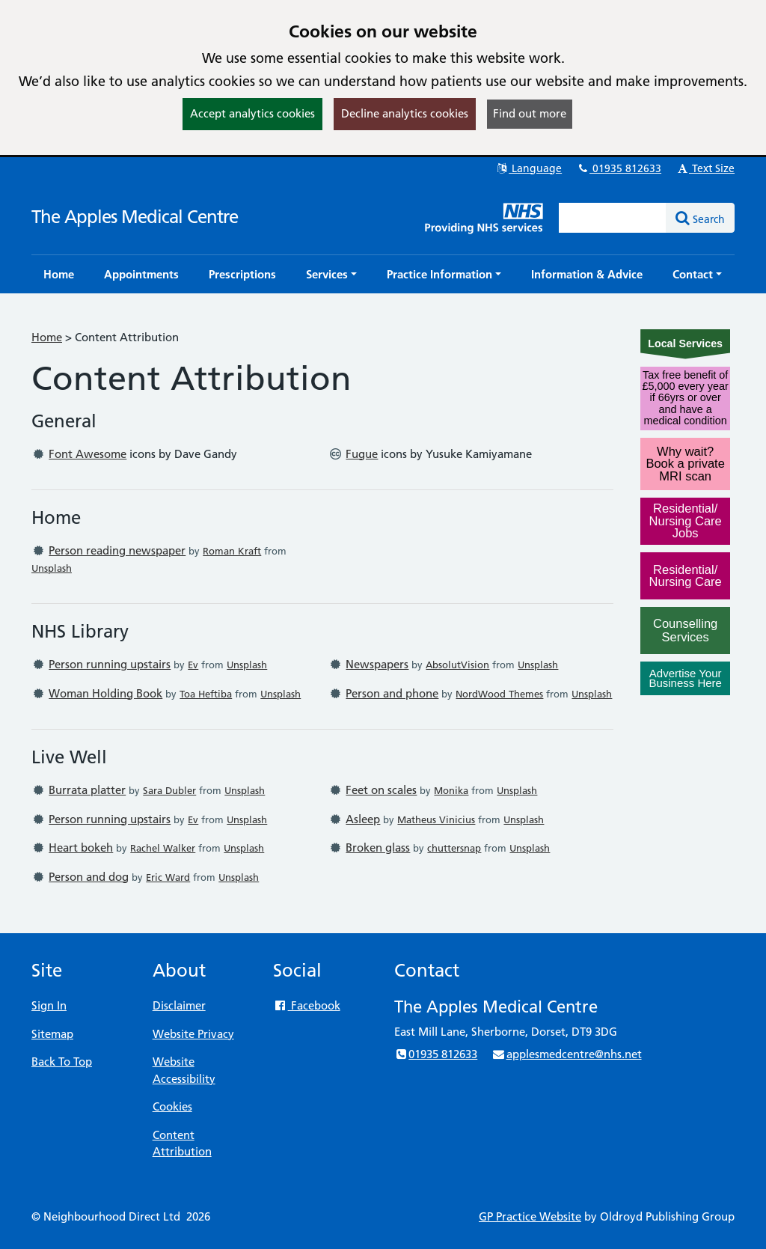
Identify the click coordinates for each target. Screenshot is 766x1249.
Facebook (306, 1005)
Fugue (362, 454)
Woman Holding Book (105, 693)
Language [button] (528, 168)
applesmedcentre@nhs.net (566, 1054)
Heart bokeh (81, 847)
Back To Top (61, 1061)
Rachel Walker (162, 848)
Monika (451, 790)
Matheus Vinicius (436, 819)
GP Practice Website (530, 1216)
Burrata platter (87, 790)
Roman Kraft (232, 551)
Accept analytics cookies (252, 113)
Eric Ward (168, 877)
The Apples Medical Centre (134, 216)
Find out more (529, 113)
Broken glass (378, 847)
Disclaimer (179, 1005)
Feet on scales (381, 790)
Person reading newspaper (117, 550)
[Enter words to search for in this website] (613, 218)
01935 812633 (618, 168)
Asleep (363, 819)
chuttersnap (454, 848)
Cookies (172, 1106)
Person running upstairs (110, 664)
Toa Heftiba (206, 694)
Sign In (49, 1005)
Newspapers (377, 664)
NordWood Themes (499, 694)
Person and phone (392, 693)
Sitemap (52, 1034)
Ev (193, 665)
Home (46, 337)
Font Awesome (87, 454)
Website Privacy (193, 1034)
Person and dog (89, 877)
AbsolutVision (457, 665)
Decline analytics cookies (404, 113)
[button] (331, 274)
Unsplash (51, 568)
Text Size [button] (705, 168)
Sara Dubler (169, 790)
